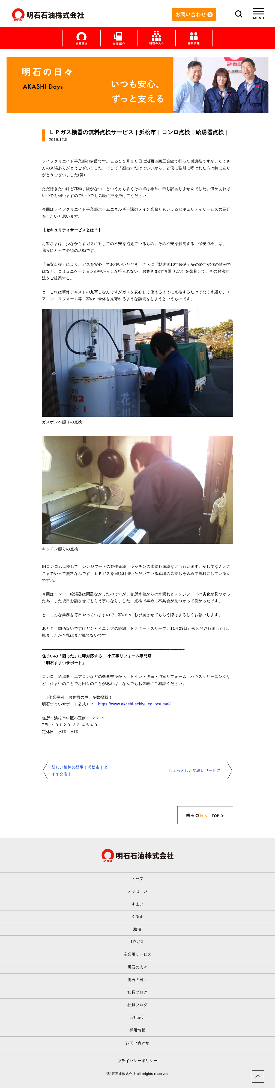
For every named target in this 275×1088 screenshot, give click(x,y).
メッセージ (137, 891)
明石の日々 (137, 979)
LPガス (137, 941)
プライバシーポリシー (138, 1061)
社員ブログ (137, 1005)
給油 (137, 929)
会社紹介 (138, 1017)
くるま (137, 916)
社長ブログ (137, 992)
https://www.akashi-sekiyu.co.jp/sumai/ (134, 704)
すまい (137, 904)
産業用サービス (138, 954)
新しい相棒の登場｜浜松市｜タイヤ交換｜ (80, 770)
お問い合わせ (137, 1042)
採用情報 (138, 1030)
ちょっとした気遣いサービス (195, 770)
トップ (137, 878)
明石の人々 (137, 967)
